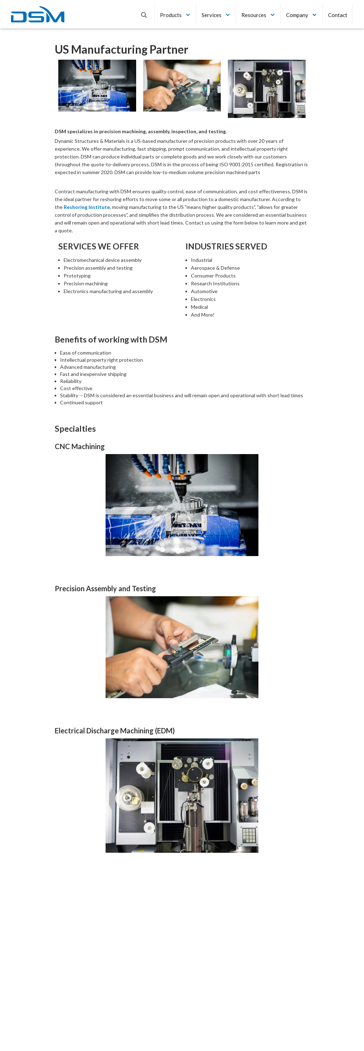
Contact (337, 15)
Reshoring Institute (87, 207)
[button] (175, 14)
